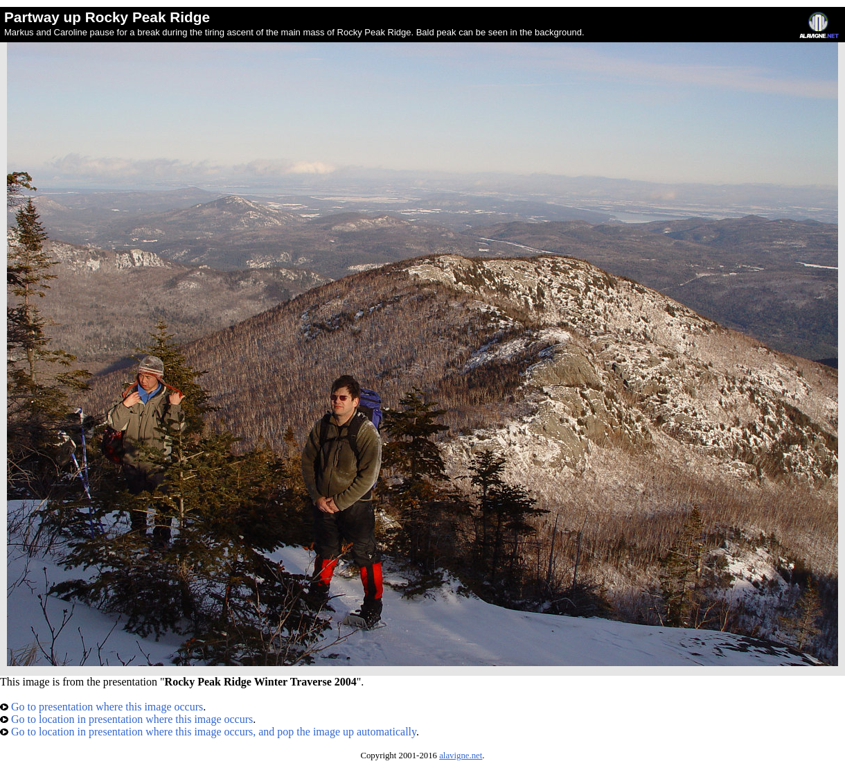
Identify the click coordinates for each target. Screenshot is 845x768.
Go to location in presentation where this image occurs (126, 719)
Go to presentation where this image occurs (101, 707)
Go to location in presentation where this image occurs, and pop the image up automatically (208, 732)
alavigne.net (460, 755)
